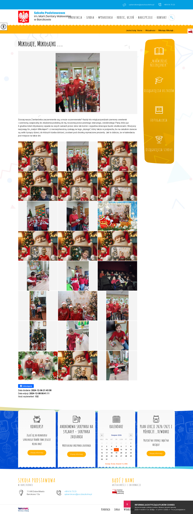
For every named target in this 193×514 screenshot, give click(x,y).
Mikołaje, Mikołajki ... (40, 43)
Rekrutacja (75, 17)
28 (126, 456)
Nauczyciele (145, 17)
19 (116, 453)
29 (131, 456)
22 (131, 453)
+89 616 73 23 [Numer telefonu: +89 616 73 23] (70, 491)
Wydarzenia (105, 17)
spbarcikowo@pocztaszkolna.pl (138, 4)
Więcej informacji (36, 453)
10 (106, 450)
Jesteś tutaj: (131, 30)
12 (116, 450)
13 (121, 450)
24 (106, 456)
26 (116, 456)
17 (106, 453)
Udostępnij (26, 386)
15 (131, 450)
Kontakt (162, 17)
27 (121, 456)
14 (126, 450)
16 (102, 453)
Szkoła (90, 17)
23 (102, 456)
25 (111, 456)
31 (106, 459)
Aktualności (148, 30)
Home (139, 30)
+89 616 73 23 (166, 4)
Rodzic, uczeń (125, 17)
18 (111, 453)
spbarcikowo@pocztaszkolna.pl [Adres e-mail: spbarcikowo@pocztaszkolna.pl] (78, 494)
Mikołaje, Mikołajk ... (165, 30)
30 (102, 459)
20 (121, 453)
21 (126, 453)
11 (111, 450)
